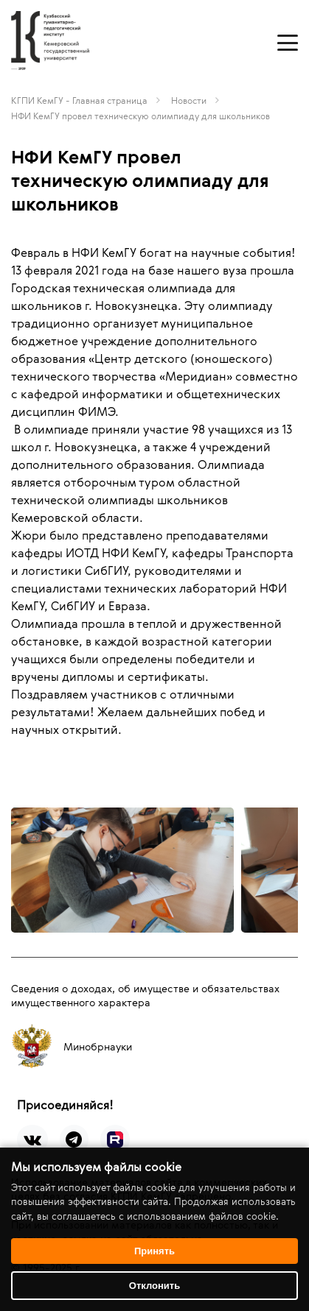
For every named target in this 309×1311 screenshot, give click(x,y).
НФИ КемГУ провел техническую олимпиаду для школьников (140, 115)
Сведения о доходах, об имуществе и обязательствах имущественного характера (145, 995)
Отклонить (154, 1285)
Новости (188, 100)
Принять (154, 1251)
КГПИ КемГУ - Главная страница (79, 100)
